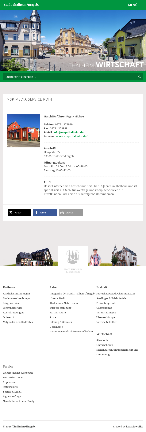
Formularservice (12, 307)
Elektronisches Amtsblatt (18, 372)
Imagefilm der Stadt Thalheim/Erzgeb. (73, 293)
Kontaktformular (13, 377)
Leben (54, 287)
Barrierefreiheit (12, 391)
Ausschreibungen (13, 312)
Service (8, 366)
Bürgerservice (11, 303)
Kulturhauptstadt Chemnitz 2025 (115, 293)
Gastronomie (104, 307)
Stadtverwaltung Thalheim (73, 261)
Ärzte (53, 317)
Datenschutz (10, 387)
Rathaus (9, 287)
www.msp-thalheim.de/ (71, 136)
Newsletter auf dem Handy (18, 401)
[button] (19, 212)
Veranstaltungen (106, 312)
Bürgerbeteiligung (60, 307)
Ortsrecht (8, 317)
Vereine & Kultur (106, 322)
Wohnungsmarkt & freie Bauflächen (71, 331)
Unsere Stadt (57, 298)
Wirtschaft (104, 333)
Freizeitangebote (106, 303)
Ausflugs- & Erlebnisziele (111, 298)
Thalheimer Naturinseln (64, 303)
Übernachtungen (106, 317)
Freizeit (101, 287)
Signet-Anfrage (12, 396)
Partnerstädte (58, 312)
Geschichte (56, 326)
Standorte (102, 340)
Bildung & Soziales (61, 322)
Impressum (10, 382)
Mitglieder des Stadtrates (18, 322)
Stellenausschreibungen (17, 298)
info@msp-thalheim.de (68, 132)
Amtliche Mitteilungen (16, 293)
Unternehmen (104, 345)
